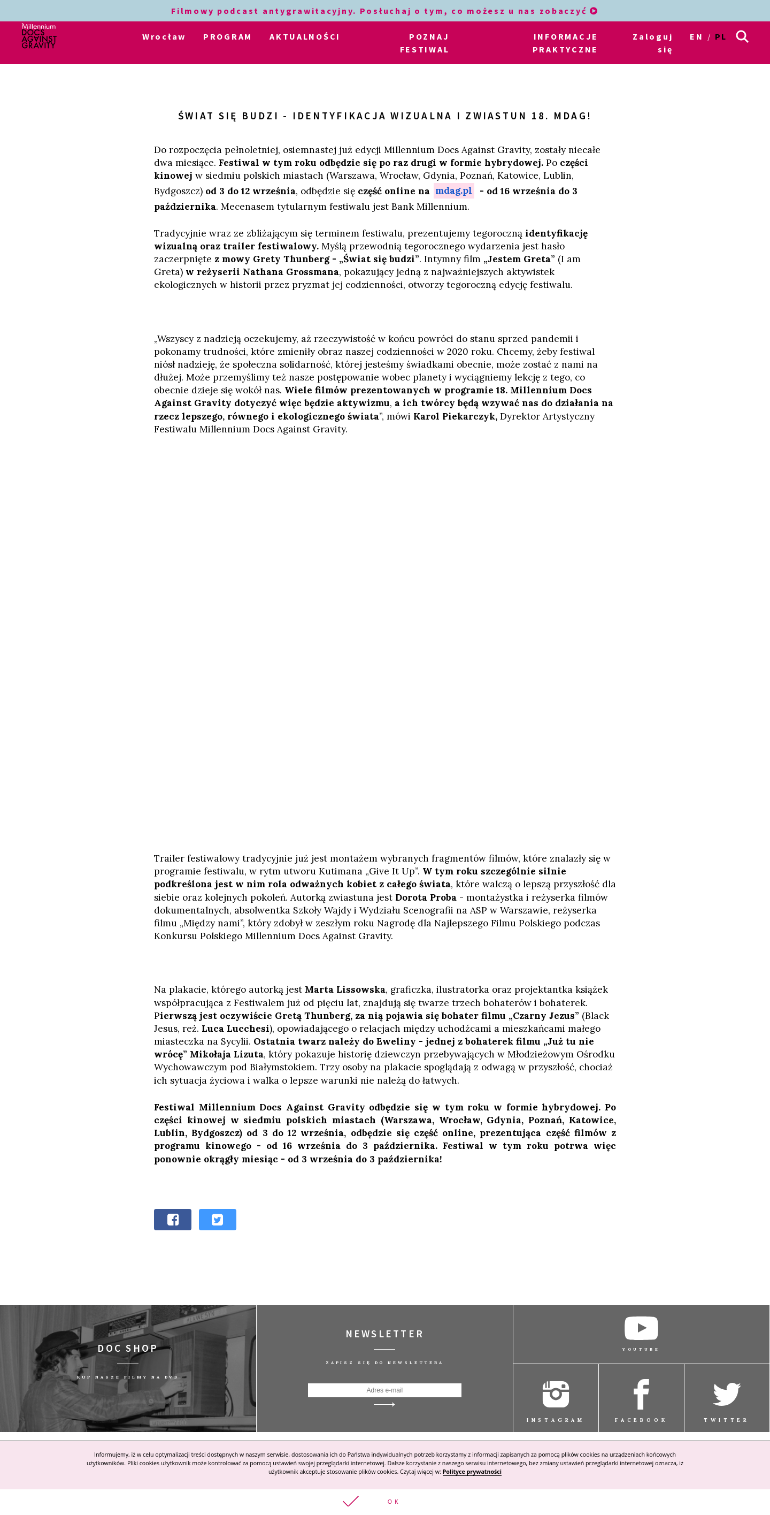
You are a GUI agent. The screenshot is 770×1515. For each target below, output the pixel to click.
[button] (385, 1501)
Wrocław (164, 36)
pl (721, 36)
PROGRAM (227, 36)
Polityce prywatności (472, 1470)
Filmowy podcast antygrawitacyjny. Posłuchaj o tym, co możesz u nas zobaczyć (384, 10)
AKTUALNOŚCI (305, 36)
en (696, 36)
